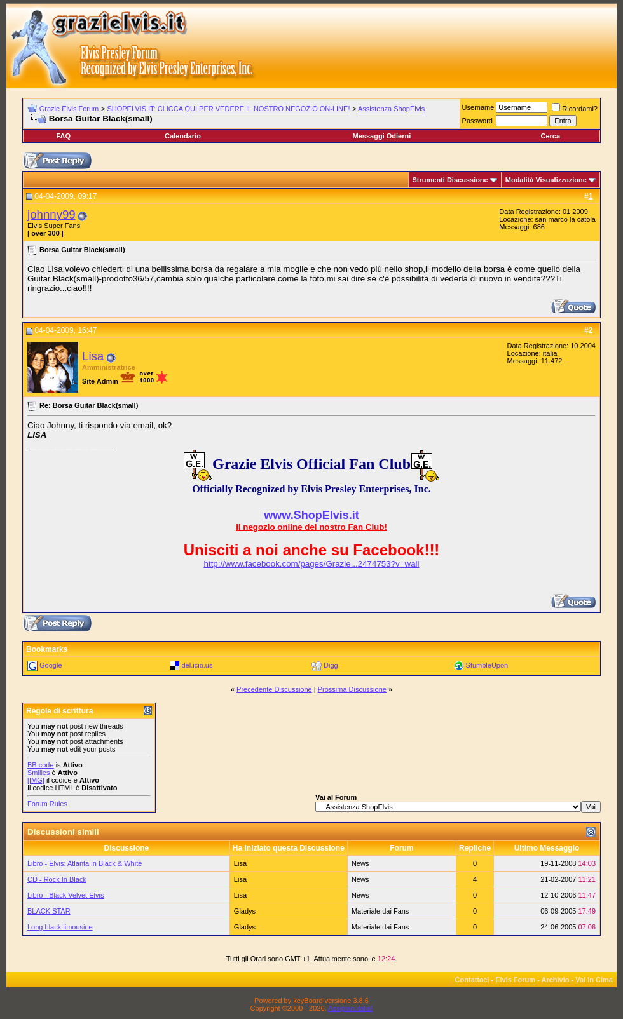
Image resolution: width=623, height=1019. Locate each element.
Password (477, 121)
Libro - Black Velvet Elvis (65, 895)
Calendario (183, 136)
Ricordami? (575, 108)
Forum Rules (47, 803)
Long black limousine (60, 927)
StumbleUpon (487, 665)
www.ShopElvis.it (311, 515)
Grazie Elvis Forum (69, 108)
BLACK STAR (49, 911)
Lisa (93, 356)
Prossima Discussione (352, 689)
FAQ (63, 136)
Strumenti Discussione (450, 180)
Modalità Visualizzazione (546, 180)
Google (50, 665)
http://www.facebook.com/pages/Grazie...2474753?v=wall (312, 564)
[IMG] (35, 780)
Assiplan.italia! (350, 1008)
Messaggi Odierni (382, 136)
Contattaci (472, 979)
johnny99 (51, 214)
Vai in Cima (594, 979)
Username (478, 107)
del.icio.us (197, 665)
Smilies (38, 772)
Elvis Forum (515, 979)
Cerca (550, 136)
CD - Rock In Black (56, 879)
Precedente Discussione (274, 689)
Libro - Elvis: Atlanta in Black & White (84, 863)
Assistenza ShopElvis (391, 108)
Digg (331, 665)
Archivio (556, 979)
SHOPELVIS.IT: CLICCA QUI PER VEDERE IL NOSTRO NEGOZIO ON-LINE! (228, 108)
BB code (40, 765)
